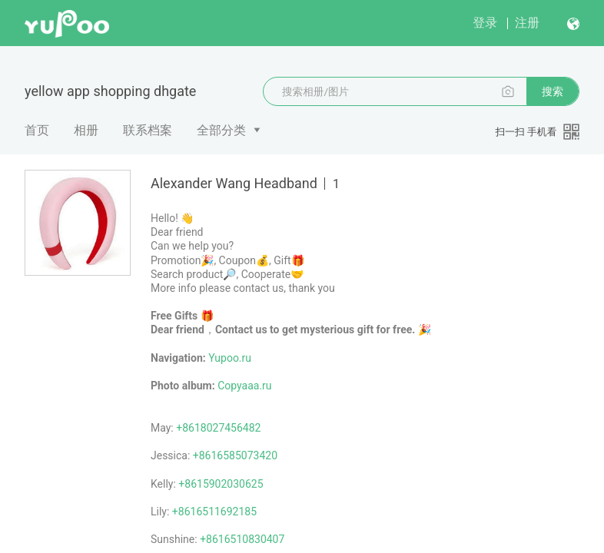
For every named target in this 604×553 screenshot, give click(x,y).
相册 (86, 130)
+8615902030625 (220, 484)
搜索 (552, 91)
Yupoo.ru (229, 358)
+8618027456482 (218, 428)
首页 (37, 130)
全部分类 (221, 130)
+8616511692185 (214, 511)
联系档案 (147, 130)
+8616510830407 (242, 539)
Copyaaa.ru (244, 385)
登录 (485, 22)
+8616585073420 (235, 455)
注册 (527, 22)
